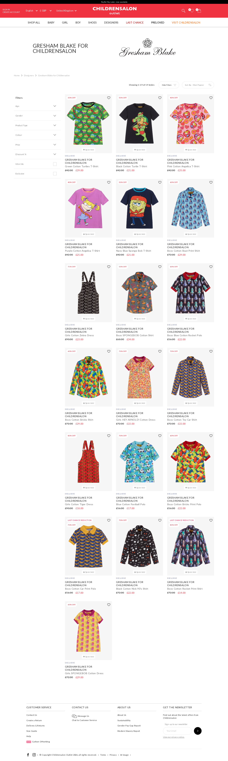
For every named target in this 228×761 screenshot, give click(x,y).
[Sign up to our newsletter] (198, 731)
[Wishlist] (192, 11)
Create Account (11, 12)
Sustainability (124, 720)
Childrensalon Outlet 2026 (65, 755)
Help (28, 736)
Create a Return (34, 720)
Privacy (113, 755)
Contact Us (31, 715)
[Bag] (199, 11)
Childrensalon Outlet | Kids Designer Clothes (114, 10)
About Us (121, 715)
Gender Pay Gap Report (129, 725)
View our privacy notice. (173, 737)
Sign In (6, 9)
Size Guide (31, 731)
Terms (103, 755)
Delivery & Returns (35, 725)
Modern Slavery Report (128, 731)
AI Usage (124, 755)
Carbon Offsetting (38, 741)
